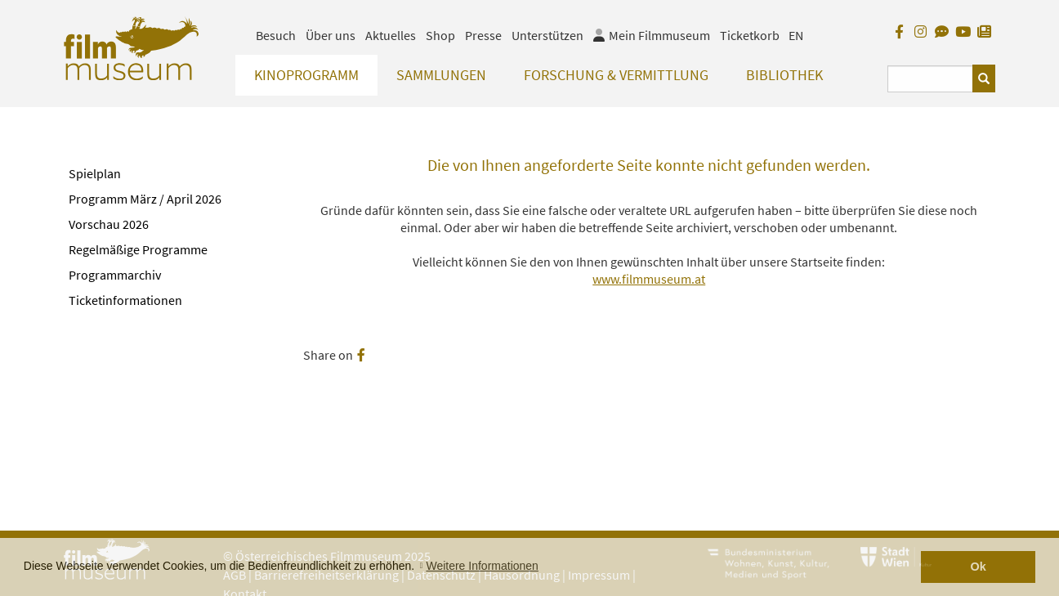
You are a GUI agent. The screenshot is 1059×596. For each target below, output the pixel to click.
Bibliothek (784, 74)
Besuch (276, 35)
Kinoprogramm (306, 74)
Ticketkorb (750, 35)
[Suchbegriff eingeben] (930, 78)
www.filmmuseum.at (648, 279)
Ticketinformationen (125, 300)
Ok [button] (978, 566)
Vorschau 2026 (109, 224)
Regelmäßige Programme (138, 249)
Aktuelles (390, 35)
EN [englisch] (796, 35)
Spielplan (95, 173)
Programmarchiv (115, 275)
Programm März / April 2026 (145, 198)
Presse (483, 35)
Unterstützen (547, 35)
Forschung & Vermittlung (616, 74)
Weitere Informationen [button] (482, 565)
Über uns (330, 35)
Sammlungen (441, 74)
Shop (440, 35)
